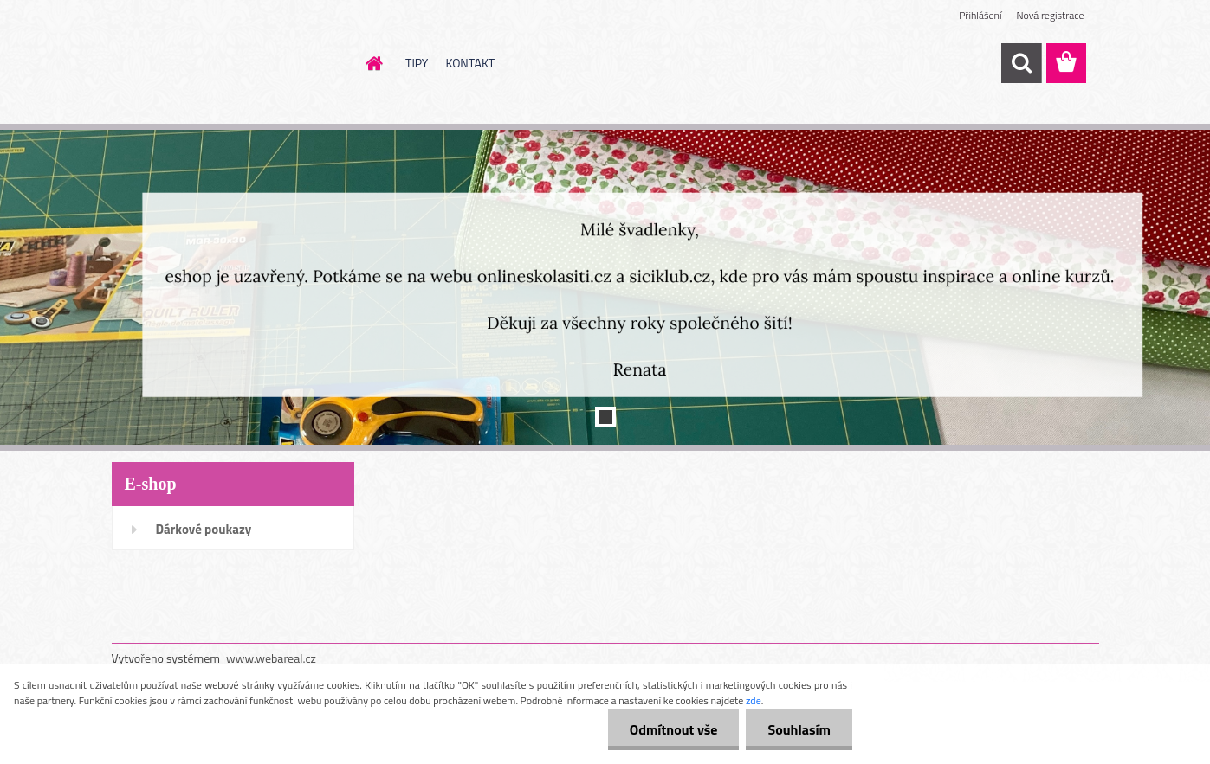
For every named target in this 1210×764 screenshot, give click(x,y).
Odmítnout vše (674, 729)
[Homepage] (372, 63)
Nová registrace (1050, 15)
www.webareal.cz (271, 658)
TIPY (416, 63)
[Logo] (231, 64)
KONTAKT (470, 63)
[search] (1021, 63)
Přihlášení (980, 15)
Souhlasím (799, 729)
